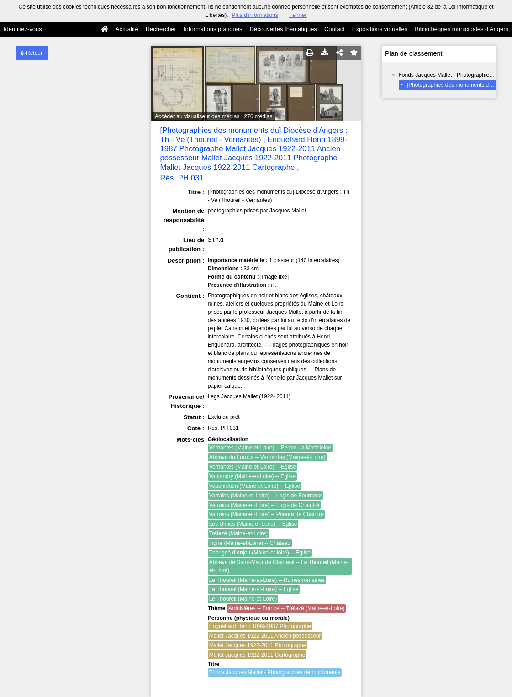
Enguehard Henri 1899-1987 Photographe (260, 626)
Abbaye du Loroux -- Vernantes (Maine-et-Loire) (267, 457)
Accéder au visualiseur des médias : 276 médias (213, 116)
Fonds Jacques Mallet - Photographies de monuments (275, 672)
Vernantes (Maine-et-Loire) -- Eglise (252, 467)
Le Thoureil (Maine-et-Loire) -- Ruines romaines (267, 580)
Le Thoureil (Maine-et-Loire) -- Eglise (254, 589)
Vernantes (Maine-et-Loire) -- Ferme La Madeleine (270, 447)
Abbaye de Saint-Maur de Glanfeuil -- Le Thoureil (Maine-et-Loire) (278, 566)
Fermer (298, 15)
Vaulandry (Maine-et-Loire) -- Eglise (252, 476)
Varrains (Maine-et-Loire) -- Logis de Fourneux (265, 495)
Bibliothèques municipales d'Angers (461, 29)
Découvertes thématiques (283, 29)
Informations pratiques (213, 29)
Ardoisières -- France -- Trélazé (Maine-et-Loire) (286, 608)
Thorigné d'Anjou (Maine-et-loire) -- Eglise (260, 552)
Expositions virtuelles (379, 29)
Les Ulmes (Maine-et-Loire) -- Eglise (253, 524)
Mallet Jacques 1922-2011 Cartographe (257, 655)
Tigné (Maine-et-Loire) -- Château (249, 543)
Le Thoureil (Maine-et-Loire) (243, 599)
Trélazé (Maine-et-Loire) (238, 533)
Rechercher (161, 29)
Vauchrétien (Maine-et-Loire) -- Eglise (254, 486)
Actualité (127, 29)
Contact (334, 29)
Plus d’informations (255, 15)
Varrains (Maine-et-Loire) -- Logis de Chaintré (264, 505)
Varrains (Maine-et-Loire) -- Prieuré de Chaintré (266, 514)
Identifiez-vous (23, 29)
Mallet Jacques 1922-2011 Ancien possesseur (265, 636)
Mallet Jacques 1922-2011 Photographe (257, 645)
